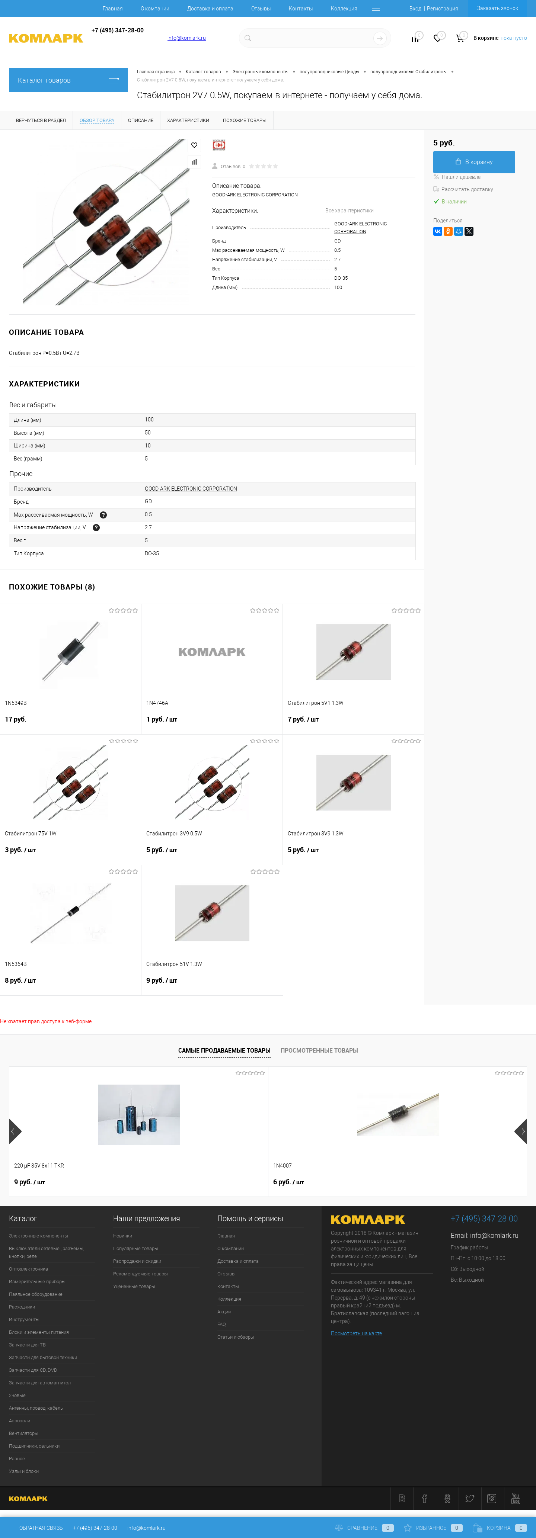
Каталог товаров (68, 80)
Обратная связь (36, 1528)
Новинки (122, 1236)
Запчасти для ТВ (27, 1345)
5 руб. (212, 854)
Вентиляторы (23, 1433)
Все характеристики (349, 210)
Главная (113, 9)
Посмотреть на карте (356, 1333)
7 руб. (353, 723)
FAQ (221, 1324)
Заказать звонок (497, 8)
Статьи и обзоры (235, 1337)
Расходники (22, 1307)
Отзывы (261, 9)
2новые (17, 1395)
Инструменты (24, 1319)
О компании (155, 9)
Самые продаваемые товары (224, 1050)
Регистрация (442, 9)
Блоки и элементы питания (39, 1332)
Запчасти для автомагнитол (40, 1383)
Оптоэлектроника (28, 1269)
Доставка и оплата (210, 9)
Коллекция (344, 9)
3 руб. (71, 854)
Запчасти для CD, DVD (33, 1370)
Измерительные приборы (37, 1281)
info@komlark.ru (187, 38)
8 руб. (70, 984)
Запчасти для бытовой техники (43, 1357)
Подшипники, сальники (34, 1446)
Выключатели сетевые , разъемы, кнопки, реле (46, 1252)
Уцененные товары (134, 1286)
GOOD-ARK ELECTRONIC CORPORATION (191, 489)
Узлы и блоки (24, 1471)
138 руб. (292, 1182)
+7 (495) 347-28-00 (95, 1528)
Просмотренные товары (319, 1050)
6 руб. (159, 1182)
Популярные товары (135, 1248)
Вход (415, 9)
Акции (224, 1311)
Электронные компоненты (38, 1236)
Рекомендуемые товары (140, 1274)
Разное (17, 1458)
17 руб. (70, 723)
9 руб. (212, 984)
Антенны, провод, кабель (36, 1408)
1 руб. (212, 723)
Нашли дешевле (457, 177)
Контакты (301, 9)
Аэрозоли (19, 1420)
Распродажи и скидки (137, 1261)
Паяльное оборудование (36, 1294)
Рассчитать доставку (463, 189)
